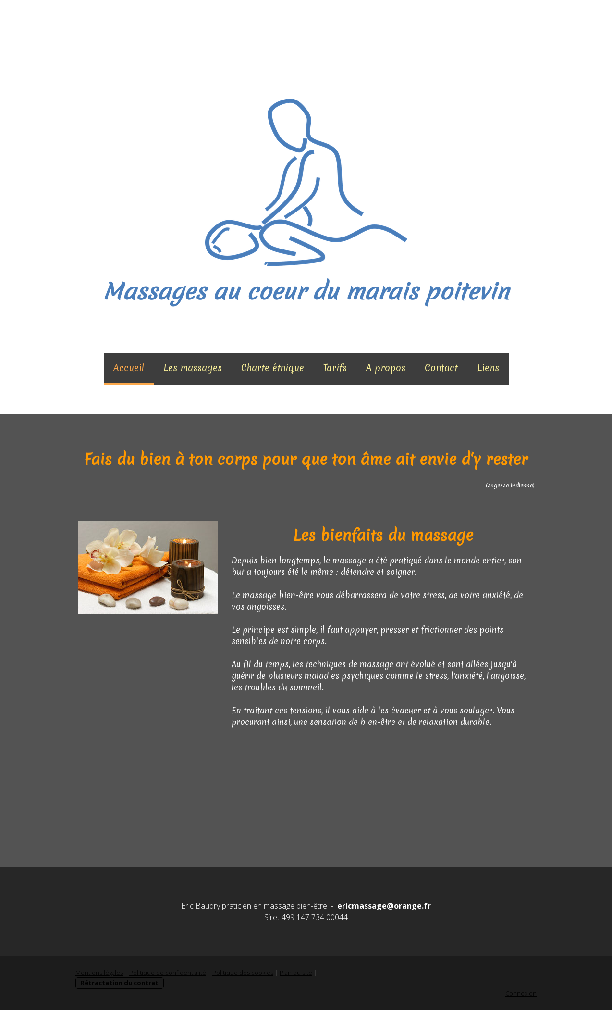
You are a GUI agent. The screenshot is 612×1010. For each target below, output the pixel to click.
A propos (385, 368)
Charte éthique (272, 368)
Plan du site (296, 972)
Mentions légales (99, 972)
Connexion (521, 993)
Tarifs (335, 368)
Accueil (128, 368)
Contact (441, 368)
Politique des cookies (242, 972)
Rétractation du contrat (120, 982)
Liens (488, 368)
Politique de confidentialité (167, 972)
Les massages (192, 368)
